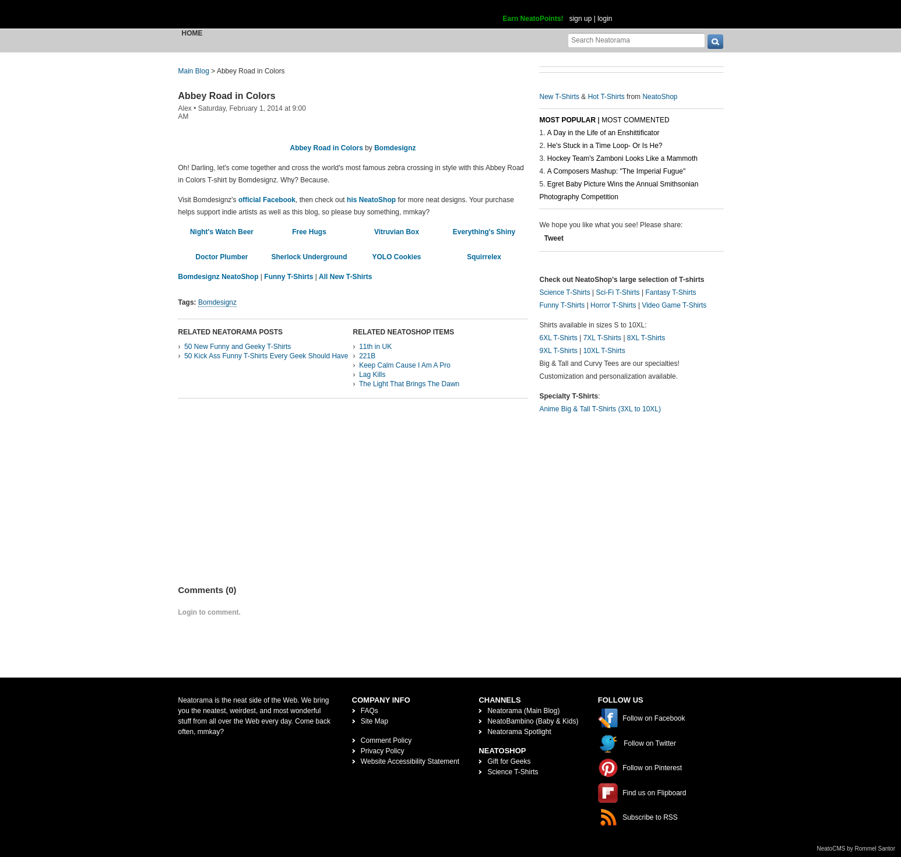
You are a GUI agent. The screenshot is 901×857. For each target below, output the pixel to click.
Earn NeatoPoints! (533, 19)
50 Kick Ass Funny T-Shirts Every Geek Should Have (266, 356)
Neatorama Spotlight (519, 732)
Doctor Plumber (221, 257)
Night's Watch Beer (222, 232)
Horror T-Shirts (613, 305)
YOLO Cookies (396, 257)
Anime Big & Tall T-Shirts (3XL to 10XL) (600, 409)
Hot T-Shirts (606, 97)
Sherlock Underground (309, 257)
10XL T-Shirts (604, 351)
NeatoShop (659, 97)
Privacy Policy (382, 751)
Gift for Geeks (508, 761)
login (604, 19)
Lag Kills (372, 375)
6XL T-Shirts (559, 338)
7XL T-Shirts (602, 338)
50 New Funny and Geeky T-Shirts (237, 347)
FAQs (369, 711)
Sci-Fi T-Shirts (617, 292)
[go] (715, 41)
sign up (580, 19)
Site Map (374, 721)
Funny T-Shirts (288, 277)
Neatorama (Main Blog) (523, 711)
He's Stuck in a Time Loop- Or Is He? (605, 146)
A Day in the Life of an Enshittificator (603, 133)
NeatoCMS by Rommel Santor (856, 848)
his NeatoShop (371, 200)
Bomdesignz (395, 148)
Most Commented (635, 120)
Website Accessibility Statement (410, 761)
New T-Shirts (559, 97)
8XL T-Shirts (646, 338)
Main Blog (193, 71)
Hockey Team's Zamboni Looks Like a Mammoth (622, 158)
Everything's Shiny (484, 232)
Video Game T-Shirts (674, 305)
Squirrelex (484, 257)
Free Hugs (309, 232)
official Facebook (266, 200)
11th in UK (375, 347)
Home (192, 33)
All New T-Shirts (345, 277)
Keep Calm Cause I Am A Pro (404, 365)
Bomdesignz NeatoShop (218, 277)
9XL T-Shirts (559, 351)
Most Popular (568, 120)
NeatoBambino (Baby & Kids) (532, 721)
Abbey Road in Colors (227, 96)
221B (367, 356)
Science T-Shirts (565, 292)
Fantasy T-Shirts (670, 292)
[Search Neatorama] (636, 40)
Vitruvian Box (396, 232)
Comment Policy (386, 740)
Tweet (554, 238)
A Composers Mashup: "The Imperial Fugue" (616, 171)
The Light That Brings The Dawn (409, 384)
